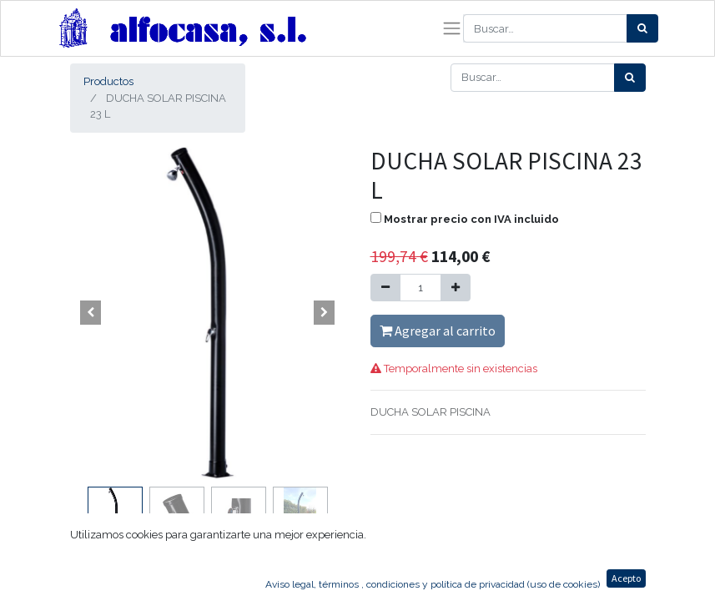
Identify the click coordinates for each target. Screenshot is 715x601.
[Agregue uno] (456, 288)
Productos (108, 81)
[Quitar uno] (385, 288)
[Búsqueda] (642, 28)
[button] (91, 313)
